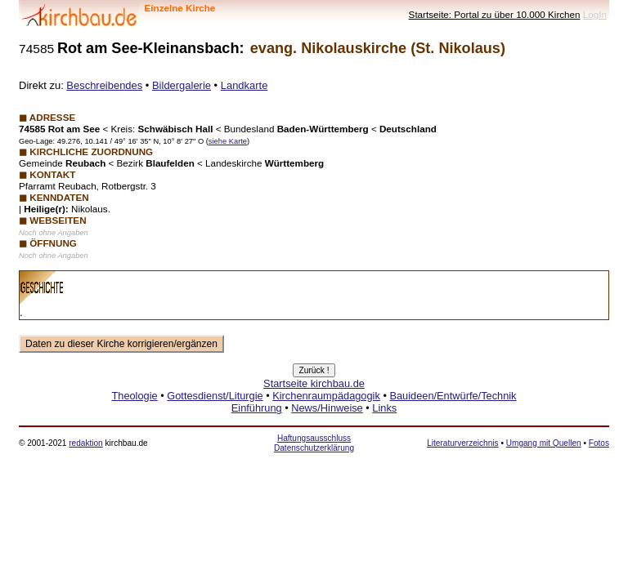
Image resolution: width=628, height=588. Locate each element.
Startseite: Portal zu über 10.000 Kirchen (495, 14)
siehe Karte (228, 141)
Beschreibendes (104, 85)
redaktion (85, 443)
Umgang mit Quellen (543, 443)
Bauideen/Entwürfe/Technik (452, 396)
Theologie (134, 396)
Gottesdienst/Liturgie (214, 396)
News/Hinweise (326, 408)
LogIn (595, 14)
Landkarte (244, 85)
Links (384, 408)
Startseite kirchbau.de (314, 383)
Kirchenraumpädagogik (326, 396)
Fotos (599, 443)
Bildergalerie (181, 85)
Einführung (256, 408)
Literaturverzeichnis (462, 443)
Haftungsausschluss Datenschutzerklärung (314, 443)
